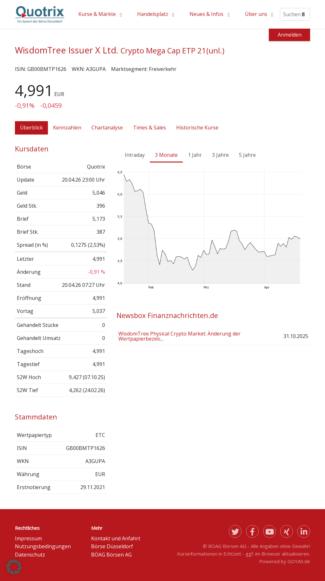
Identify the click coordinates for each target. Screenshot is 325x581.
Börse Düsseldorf (112, 546)
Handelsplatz (152, 13)
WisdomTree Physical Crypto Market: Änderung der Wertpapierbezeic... (179, 336)
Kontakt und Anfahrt (115, 538)
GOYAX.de (299, 561)
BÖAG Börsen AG (111, 554)
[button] (14, 567)
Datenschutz (30, 554)
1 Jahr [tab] (195, 154)
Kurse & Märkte (97, 13)
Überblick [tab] (31, 127)
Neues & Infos (206, 13)
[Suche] (295, 14)
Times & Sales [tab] (149, 127)
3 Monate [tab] (166, 154)
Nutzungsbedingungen (43, 546)
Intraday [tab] (135, 154)
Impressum (28, 538)
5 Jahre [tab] (247, 154)
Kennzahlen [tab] (67, 127)
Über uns (256, 13)
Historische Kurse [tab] (197, 127)
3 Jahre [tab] (220, 154)
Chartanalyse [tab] (107, 127)
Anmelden (290, 34)
